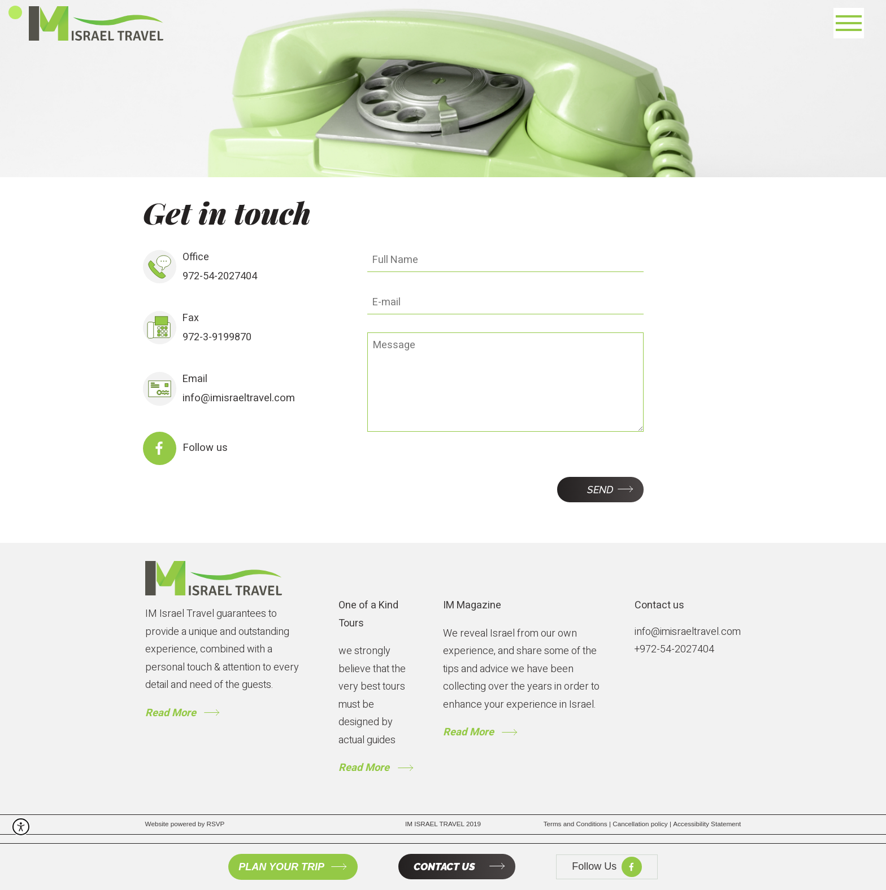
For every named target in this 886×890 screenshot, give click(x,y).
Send (600, 489)
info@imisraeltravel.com (238, 398)
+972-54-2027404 (674, 649)
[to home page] (93, 23)
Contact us (659, 605)
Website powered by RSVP (185, 823)
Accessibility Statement (707, 823)
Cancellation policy (643, 823)
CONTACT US (444, 867)
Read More (170, 712)
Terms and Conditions (578, 823)
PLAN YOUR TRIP (281, 867)
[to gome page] (213, 578)
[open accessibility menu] (20, 821)
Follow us (204, 447)
